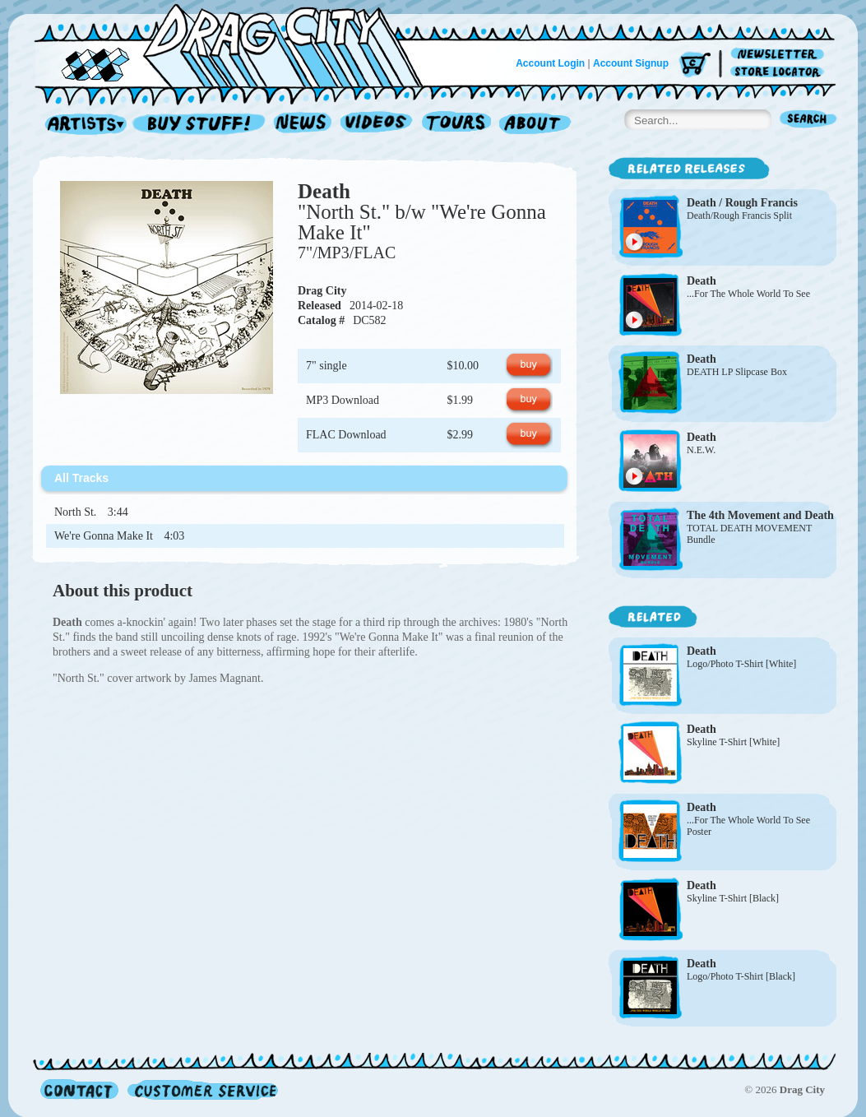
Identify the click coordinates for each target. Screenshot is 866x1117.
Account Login (550, 63)
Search (808, 120)
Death (324, 191)
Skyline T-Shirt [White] (733, 742)
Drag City (322, 291)
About (535, 124)
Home (238, 44)
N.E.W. (701, 450)
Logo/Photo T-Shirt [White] (741, 664)
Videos (377, 124)
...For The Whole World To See (748, 293)
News (303, 124)
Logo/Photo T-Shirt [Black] (741, 976)
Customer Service (201, 1089)
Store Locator (780, 72)
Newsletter (780, 54)
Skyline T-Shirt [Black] (733, 898)
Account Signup (631, 63)
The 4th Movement (733, 515)
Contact (79, 1089)
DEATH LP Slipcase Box (737, 372)
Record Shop (201, 124)
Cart (694, 65)
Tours (456, 124)
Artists (81, 124)
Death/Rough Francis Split (739, 215)
